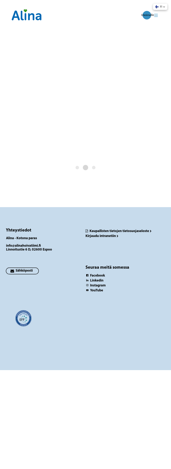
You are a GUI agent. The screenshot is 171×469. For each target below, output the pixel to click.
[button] (160, 6)
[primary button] (22, 271)
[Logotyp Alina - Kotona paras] (23, 320)
